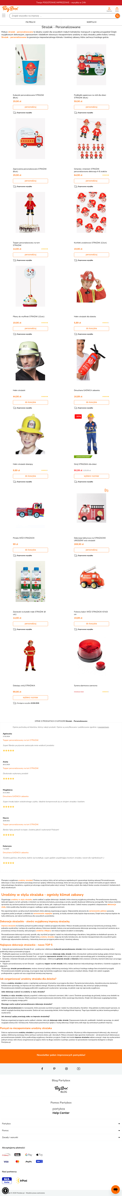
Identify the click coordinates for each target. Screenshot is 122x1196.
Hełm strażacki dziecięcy (24, 464)
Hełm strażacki (20, 390)
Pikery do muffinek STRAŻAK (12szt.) (29, 316)
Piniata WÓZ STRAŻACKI (24, 538)
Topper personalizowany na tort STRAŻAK (21, 740)
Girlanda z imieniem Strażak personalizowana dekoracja (24, 959)
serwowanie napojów (42, 913)
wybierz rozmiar (91, 476)
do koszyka (91, 328)
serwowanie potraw (98, 911)
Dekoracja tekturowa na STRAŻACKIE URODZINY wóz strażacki (90, 539)
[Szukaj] (62, 16)
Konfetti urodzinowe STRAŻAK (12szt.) (91, 242)
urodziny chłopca (43, 930)
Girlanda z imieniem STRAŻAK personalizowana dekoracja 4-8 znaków (91, 170)
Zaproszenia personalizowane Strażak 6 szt (19, 956)
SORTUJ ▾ (91, 22)
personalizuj (30, 107)
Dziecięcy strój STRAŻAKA (25, 685)
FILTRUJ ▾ (30, 22)
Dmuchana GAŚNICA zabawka (87, 390)
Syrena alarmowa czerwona (86, 685)
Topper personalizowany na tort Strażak (18, 963)
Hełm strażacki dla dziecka (86, 316)
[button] (5, 1190)
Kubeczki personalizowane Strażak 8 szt (18, 949)
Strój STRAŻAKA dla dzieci (86, 464)
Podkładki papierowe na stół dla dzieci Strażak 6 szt (22, 954)
